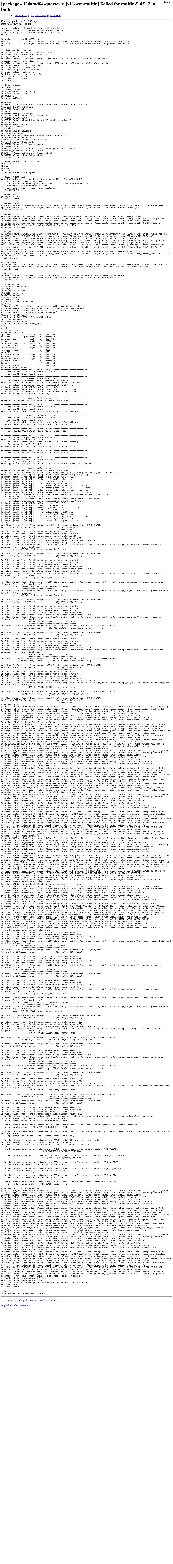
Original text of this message (14, 1559)
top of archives (39, 15)
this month (55, 15)
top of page (20, 1554)
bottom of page (22, 15)
